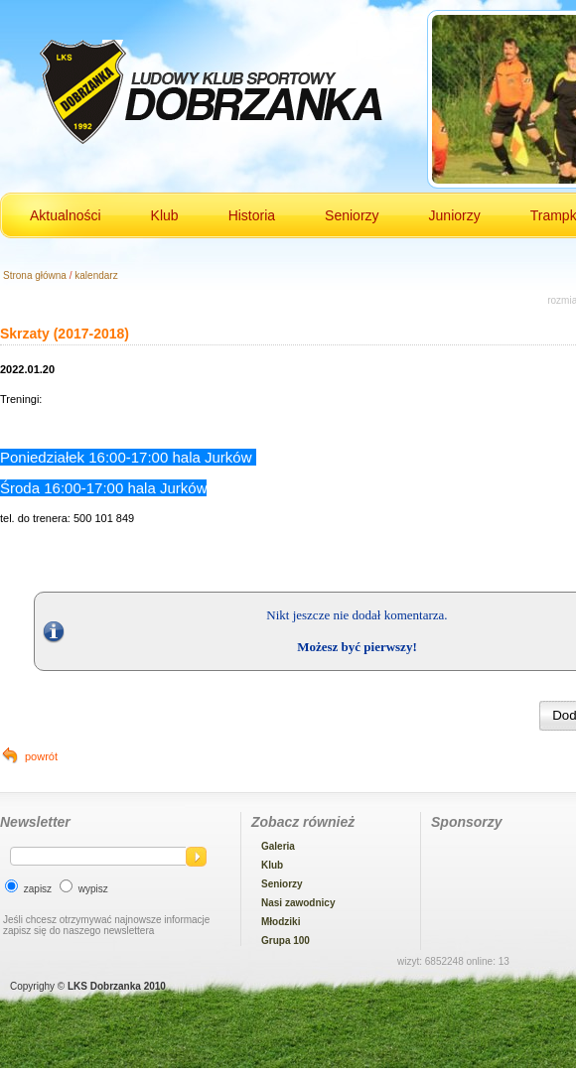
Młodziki (280, 921)
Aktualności (65, 215)
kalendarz (95, 275)
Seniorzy (351, 215)
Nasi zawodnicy (298, 902)
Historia (251, 215)
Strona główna (35, 275)
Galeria (278, 846)
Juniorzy (455, 215)
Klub (165, 215)
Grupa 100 (285, 940)
